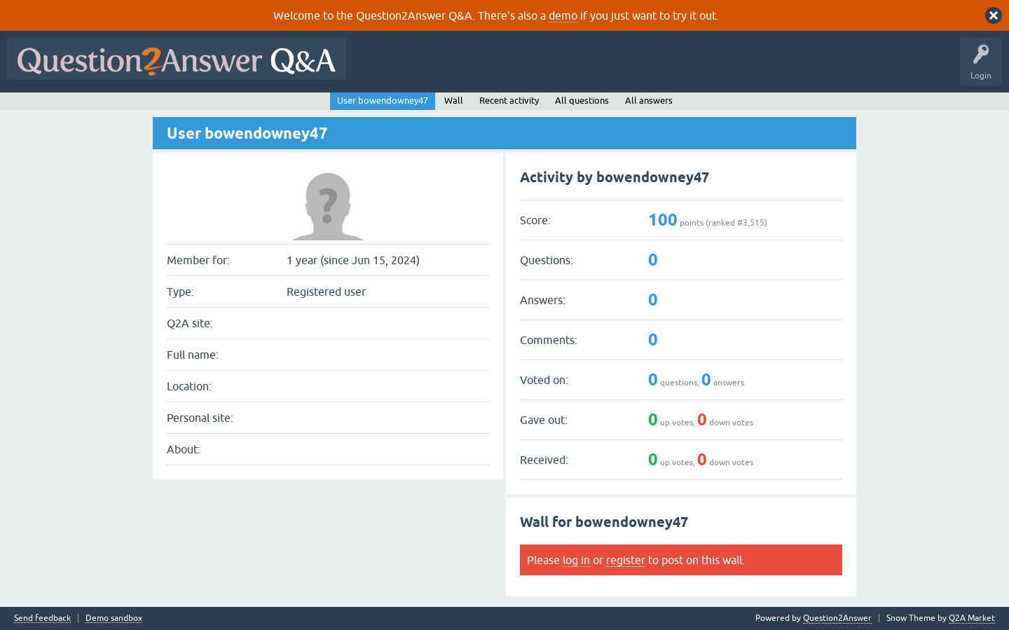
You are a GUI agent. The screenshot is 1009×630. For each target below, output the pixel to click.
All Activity (377, 68)
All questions (582, 100)
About (785, 68)
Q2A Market (972, 618)
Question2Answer (837, 618)
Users (633, 68)
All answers (649, 100)
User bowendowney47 (382, 100)
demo (563, 15)
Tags (589, 68)
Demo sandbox (113, 618)
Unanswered (535, 68)
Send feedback (42, 618)
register (625, 560)
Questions (433, 68)
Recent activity (509, 100)
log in (576, 560)
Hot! (482, 68)
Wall (453, 100)
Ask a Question (692, 68)
